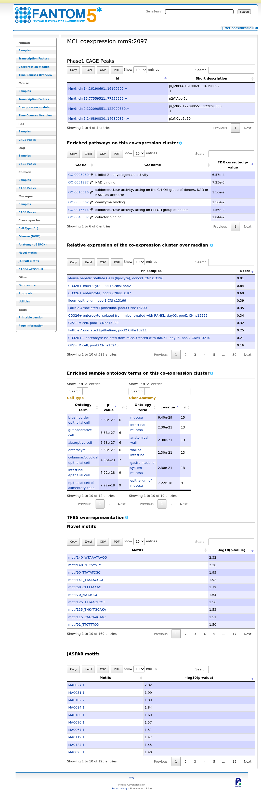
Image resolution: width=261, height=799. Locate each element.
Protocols (25, 293)
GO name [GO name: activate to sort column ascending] (153, 165)
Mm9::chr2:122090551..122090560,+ (98, 109)
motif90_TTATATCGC (84, 572)
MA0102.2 (76, 700)
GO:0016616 (78, 192)
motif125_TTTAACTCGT (86, 602)
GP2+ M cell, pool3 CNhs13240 (93, 345)
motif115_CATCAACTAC (87, 617)
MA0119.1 (76, 737)
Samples (25, 50)
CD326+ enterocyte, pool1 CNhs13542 (99, 286)
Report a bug (119, 788)
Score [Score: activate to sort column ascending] (245, 271)
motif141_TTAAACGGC (86, 580)
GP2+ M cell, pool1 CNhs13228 (93, 323)
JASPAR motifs (29, 261)
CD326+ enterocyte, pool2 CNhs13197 (99, 293)
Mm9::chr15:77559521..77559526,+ (97, 98)
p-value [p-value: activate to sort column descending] (109, 407)
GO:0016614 (78, 210)
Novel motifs (28, 252)
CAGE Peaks (27, 140)
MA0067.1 (76, 730)
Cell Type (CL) (28, 228)
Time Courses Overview (35, 75)
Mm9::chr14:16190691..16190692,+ (97, 88)
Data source (27, 285)
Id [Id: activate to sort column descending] (117, 78)
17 (234, 634)
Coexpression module (34, 67)
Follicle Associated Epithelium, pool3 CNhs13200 (107, 308)
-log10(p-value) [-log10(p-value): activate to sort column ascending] (216, 550)
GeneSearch (154, 11)
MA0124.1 (76, 745)
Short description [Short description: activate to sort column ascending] (211, 78)
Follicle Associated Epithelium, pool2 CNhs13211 (107, 330)
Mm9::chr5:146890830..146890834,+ (98, 118)
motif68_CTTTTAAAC (84, 587)
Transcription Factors (34, 58)
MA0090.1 (76, 722)
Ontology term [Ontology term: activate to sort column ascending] (83, 407)
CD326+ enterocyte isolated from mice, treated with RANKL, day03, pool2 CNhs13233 (138, 315)
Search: (224, 70)
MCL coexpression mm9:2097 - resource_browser (55, 12)
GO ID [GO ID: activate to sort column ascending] (80, 165)
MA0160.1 (76, 715)
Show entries (141, 69)
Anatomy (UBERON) (33, 244)
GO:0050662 (78, 202)
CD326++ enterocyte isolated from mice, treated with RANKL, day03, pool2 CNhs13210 (139, 338)
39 (234, 355)
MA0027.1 (76, 685)
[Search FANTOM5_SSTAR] (199, 11)
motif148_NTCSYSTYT (85, 565)
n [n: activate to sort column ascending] (123, 407)
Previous (220, 128)
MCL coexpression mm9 (238, 28)
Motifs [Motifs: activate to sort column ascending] (122, 550)
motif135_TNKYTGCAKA (87, 609)
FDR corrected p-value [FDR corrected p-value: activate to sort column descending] (233, 164)
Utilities (24, 301)
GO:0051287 (78, 182)
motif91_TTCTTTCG (83, 624)
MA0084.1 (76, 707)
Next (247, 128)
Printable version (31, 317)
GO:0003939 (78, 175)
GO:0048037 (78, 217)
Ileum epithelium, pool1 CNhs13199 (97, 300)
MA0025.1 (76, 752)
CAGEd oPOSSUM (31, 269)
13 (234, 761)
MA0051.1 (76, 693)
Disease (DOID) (29, 236)
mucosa (136, 417)
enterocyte (77, 450)
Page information (31, 325)
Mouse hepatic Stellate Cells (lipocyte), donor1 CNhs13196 (115, 278)
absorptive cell (80, 442)
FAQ (131, 777)
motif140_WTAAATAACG (87, 557)
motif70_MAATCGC (83, 595)
